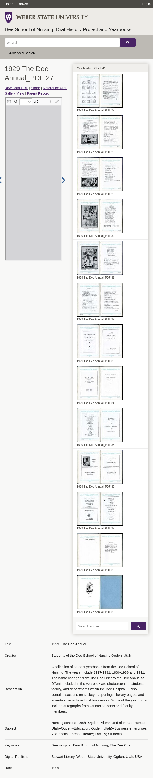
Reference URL (55, 88)
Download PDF (16, 88)
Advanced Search (22, 53)
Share (35, 88)
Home (9, 4)
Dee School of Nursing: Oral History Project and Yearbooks (68, 29)
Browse (23, 4)
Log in (146, 4)
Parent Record (38, 93)
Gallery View (14, 93)
